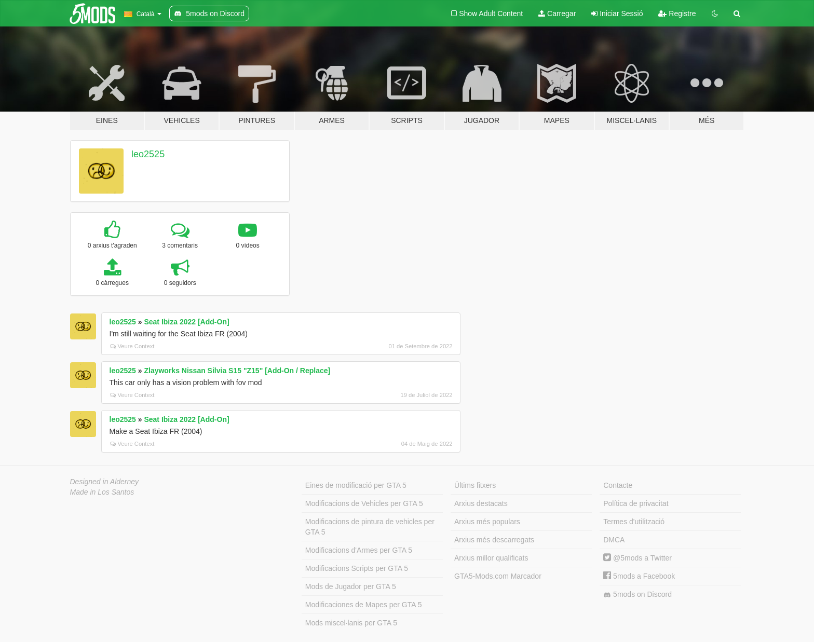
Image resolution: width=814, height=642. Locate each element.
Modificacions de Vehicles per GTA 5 (364, 503)
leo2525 (148, 154)
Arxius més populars (487, 521)
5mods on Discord (637, 594)
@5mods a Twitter (637, 558)
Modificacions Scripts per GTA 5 (356, 568)
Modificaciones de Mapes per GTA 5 (363, 604)
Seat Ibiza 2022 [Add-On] (186, 322)
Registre (677, 13)
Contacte (617, 485)
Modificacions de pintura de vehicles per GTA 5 (370, 526)
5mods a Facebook (639, 576)
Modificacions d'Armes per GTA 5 (358, 550)
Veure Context (132, 346)
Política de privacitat (635, 503)
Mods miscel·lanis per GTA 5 (351, 623)
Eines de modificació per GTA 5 (355, 485)
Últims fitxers (475, 485)
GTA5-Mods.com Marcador (497, 576)
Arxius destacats (481, 503)
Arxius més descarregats (494, 540)
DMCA (614, 540)
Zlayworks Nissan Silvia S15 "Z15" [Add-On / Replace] (237, 370)
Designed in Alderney (104, 481)
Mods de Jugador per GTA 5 (350, 586)
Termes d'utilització (633, 521)
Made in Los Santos (102, 492)
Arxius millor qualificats (491, 558)
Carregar (557, 13)
